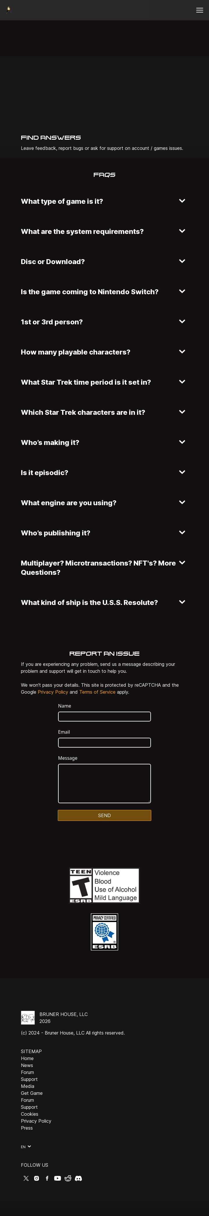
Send (104, 815)
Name (64, 706)
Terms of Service (97, 692)
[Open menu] (199, 10)
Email (64, 732)
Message (68, 758)
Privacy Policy (53, 692)
